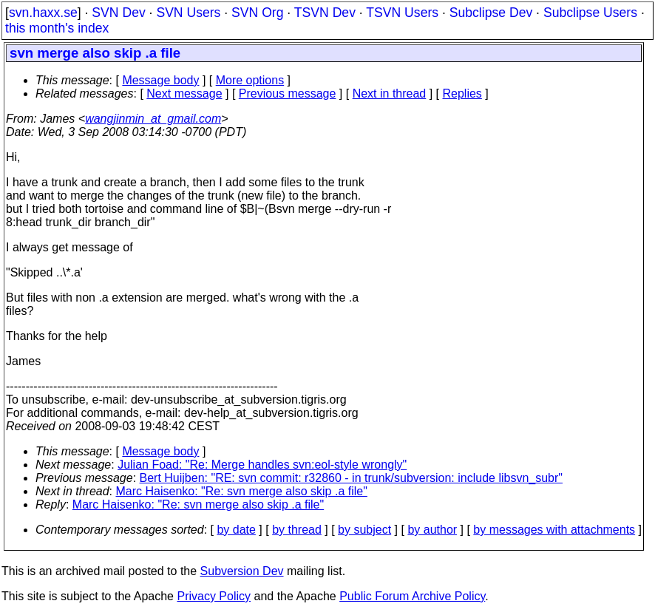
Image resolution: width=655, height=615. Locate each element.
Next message (184, 93)
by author (432, 529)
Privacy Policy (214, 596)
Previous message (287, 93)
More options (250, 80)
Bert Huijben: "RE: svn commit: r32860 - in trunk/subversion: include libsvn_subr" (351, 478)
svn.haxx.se (43, 12)
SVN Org (257, 12)
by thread (297, 529)
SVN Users (188, 12)
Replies (462, 93)
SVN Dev (118, 12)
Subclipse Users (590, 12)
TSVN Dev (325, 12)
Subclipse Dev (490, 12)
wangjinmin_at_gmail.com (153, 118)
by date (236, 529)
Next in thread (390, 93)
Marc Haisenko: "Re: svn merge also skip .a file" (241, 491)
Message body (160, 80)
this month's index (57, 28)
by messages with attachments (554, 529)
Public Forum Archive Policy (412, 596)
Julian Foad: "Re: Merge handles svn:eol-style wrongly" (262, 464)
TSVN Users (402, 12)
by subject (364, 529)
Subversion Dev (242, 571)
